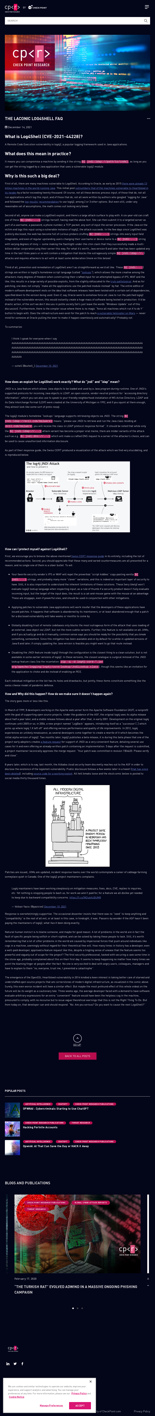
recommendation (49, 201)
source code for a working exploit (52, 768)
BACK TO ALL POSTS (77, 1051)
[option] (77, 1242)
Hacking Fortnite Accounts (40, 1122)
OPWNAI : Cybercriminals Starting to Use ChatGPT (56, 1103)
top (27, 201)
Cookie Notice (16, 1396)
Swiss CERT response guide (87, 552)
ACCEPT (80, 1405)
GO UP (77, 1035)
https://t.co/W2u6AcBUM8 (85, 892)
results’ (33, 201)
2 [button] (77, 1303)
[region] (49, 1395)
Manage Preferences (51, 1405)
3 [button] (82, 1303)
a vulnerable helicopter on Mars (116, 311)
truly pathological (120, 279)
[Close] (90, 1381)
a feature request (51, 736)
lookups (86, 270)
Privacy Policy (142, 1406)
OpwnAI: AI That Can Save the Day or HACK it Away (56, 1141)
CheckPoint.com (111, 1406)
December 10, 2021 (47, 363)
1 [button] (73, 1303)
